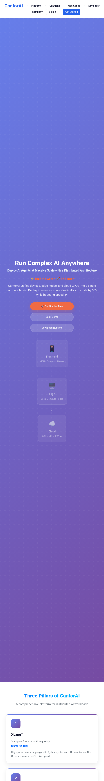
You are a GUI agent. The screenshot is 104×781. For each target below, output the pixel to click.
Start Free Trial (19, 745)
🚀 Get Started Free (52, 308)
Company (37, 11)
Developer (94, 5)
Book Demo (52, 318)
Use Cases (74, 5)
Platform (36, 5)
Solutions (55, 5)
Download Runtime (51, 329)
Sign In (52, 11)
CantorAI (14, 6)
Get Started (71, 11)
